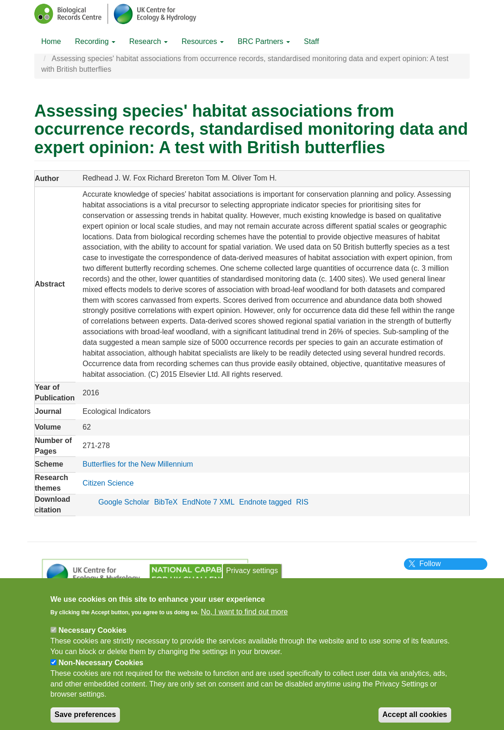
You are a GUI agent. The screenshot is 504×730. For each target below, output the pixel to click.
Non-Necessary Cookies (100, 667)
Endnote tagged (265, 502)
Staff (311, 41)
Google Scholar (123, 502)
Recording (95, 41)
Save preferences (85, 719)
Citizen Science (107, 483)
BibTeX (166, 502)
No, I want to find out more (244, 616)
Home (51, 41)
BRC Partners (264, 41)
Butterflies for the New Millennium (137, 464)
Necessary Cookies (92, 635)
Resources (203, 41)
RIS (302, 502)
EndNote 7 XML (208, 502)
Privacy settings (252, 575)
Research (148, 41)
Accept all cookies (415, 719)
